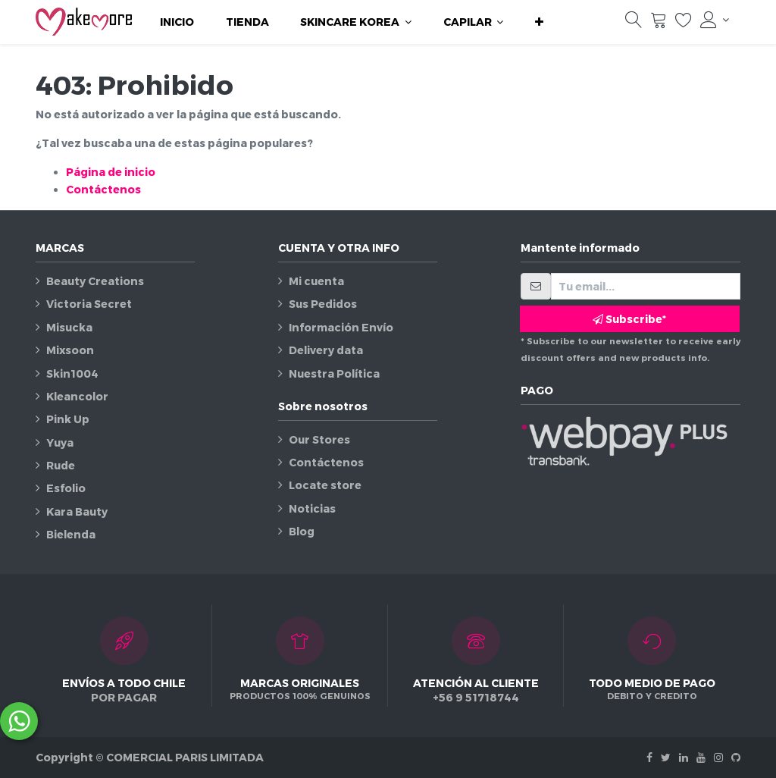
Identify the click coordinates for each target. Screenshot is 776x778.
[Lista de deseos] (683, 23)
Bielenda (70, 534)
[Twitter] (666, 757)
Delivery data (326, 350)
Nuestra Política (334, 373)
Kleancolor (77, 396)
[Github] (735, 757)
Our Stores (319, 439)
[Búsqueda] (633, 23)
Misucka (69, 327)
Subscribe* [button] (629, 318)
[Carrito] (658, 23)
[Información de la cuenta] (714, 19)
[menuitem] (177, 22)
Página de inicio (110, 171)
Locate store (325, 484)
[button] (539, 22)
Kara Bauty (77, 511)
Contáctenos (103, 189)
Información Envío (341, 327)
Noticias (312, 508)
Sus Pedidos (323, 303)
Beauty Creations (95, 280)
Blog (301, 531)
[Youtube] (701, 757)
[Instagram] (718, 757)
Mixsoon (70, 350)
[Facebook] (649, 757)
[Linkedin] (683, 757)
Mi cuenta (316, 280)
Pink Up (67, 419)
